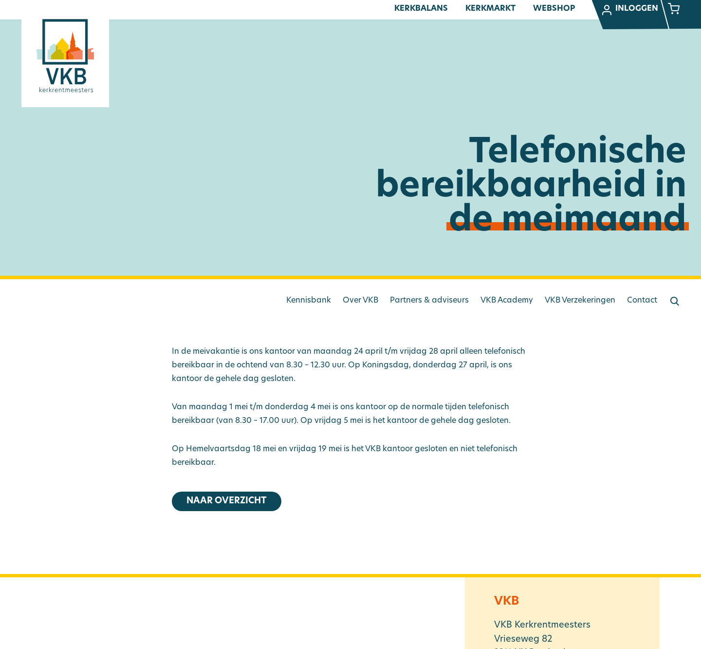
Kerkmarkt (490, 9)
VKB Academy (506, 301)
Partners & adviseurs (429, 301)
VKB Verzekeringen (580, 301)
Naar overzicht (226, 501)
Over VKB (360, 301)
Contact (642, 301)
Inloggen (629, 10)
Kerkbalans (421, 9)
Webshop (554, 9)
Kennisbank (308, 301)
